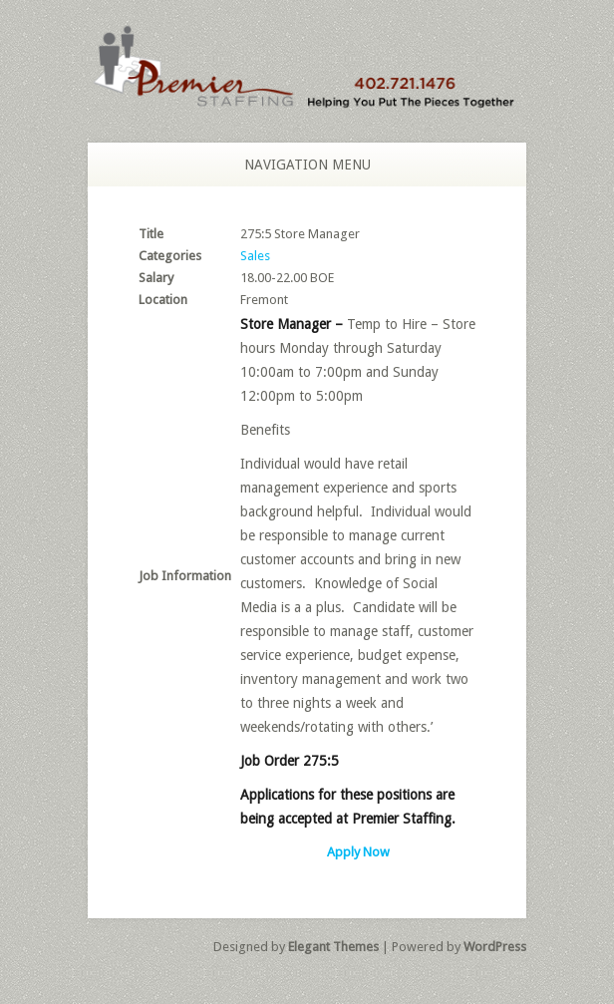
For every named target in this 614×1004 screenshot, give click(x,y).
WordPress (494, 946)
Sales (255, 255)
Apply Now (358, 851)
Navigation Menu (296, 164)
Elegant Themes (333, 946)
